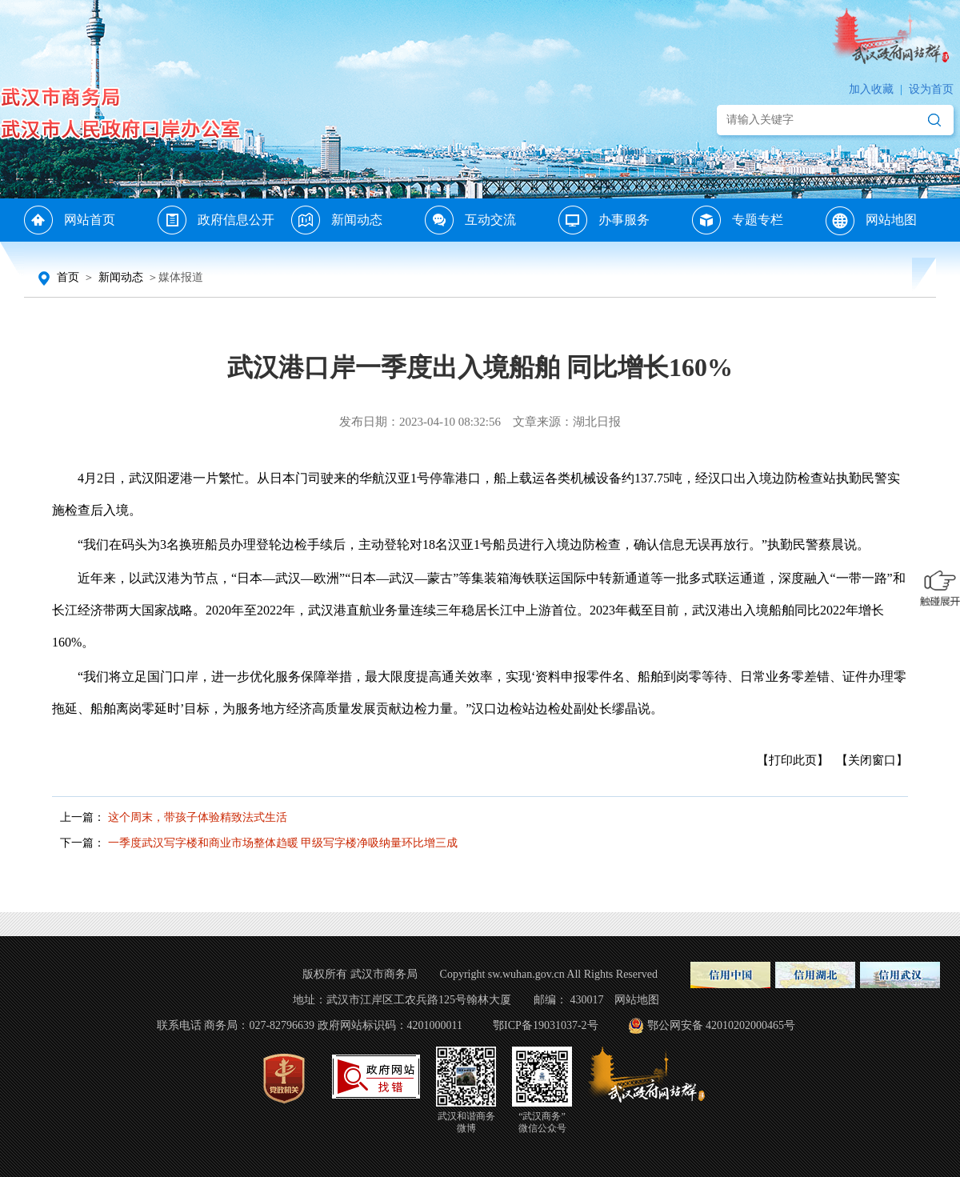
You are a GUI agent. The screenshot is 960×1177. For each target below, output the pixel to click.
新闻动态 (356, 219)
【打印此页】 (793, 760)
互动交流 (490, 219)
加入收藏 (871, 89)
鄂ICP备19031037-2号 (545, 1025)
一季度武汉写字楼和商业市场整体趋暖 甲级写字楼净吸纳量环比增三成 (283, 843)
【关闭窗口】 (872, 760)
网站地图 (891, 219)
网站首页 (89, 219)
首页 (68, 277)
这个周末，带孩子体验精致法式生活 (197, 817)
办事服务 (624, 219)
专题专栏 (757, 219)
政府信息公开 (236, 219)
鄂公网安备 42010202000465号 (711, 1025)
